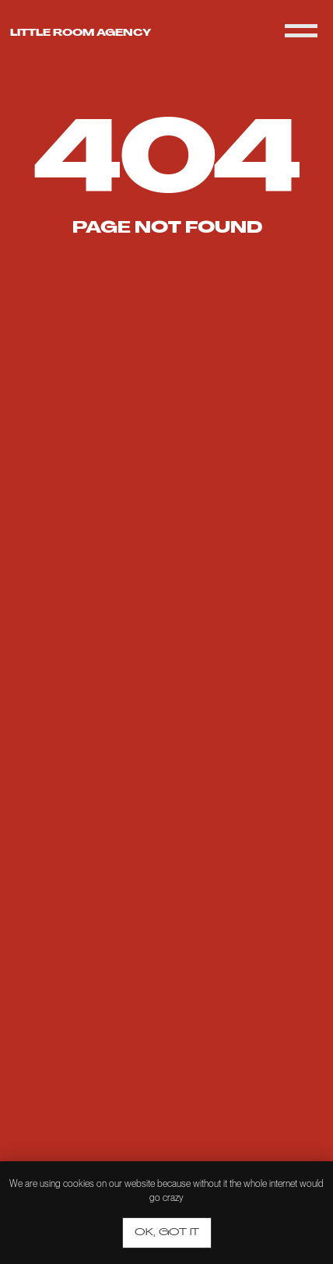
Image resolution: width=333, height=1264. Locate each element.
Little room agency (80, 33)
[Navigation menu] (301, 31)
